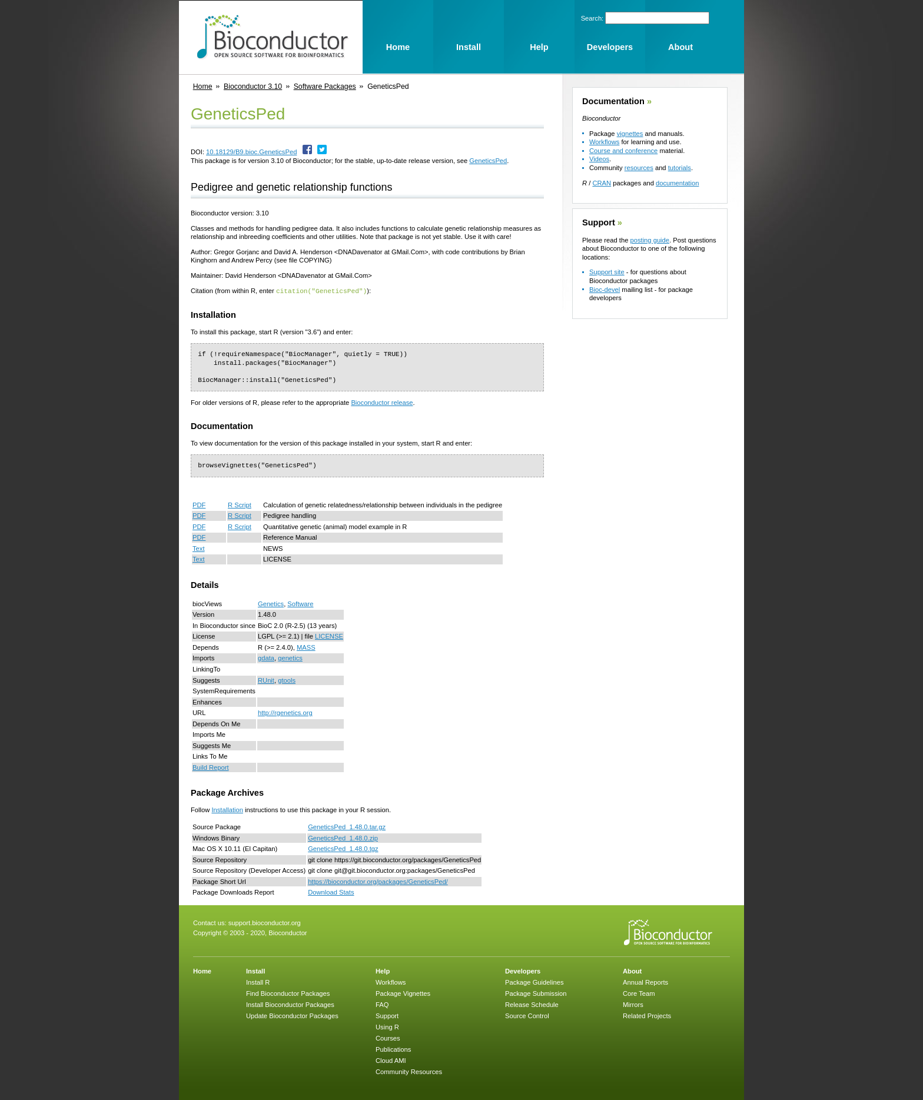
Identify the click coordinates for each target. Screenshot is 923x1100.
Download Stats (331, 891)
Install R (258, 981)
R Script (239, 504)
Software (300, 603)
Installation (227, 809)
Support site (607, 271)
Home (203, 86)
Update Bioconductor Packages (292, 1015)
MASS (306, 646)
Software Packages (325, 86)
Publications (393, 1048)
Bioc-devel (604, 289)
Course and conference (623, 150)
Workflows (604, 141)
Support (598, 222)
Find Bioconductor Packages (288, 992)
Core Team (639, 992)
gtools (287, 679)
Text (198, 547)
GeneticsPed (488, 160)
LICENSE (329, 635)
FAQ (382, 1004)
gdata (266, 657)
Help (383, 970)
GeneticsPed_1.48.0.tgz (343, 848)
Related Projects (647, 1015)
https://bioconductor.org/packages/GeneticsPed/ (378, 881)
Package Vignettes (403, 992)
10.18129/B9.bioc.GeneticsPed (251, 151)
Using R (387, 1026)
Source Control (527, 1015)
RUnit (266, 679)
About (632, 970)
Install (255, 970)
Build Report (210, 766)
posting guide (649, 240)
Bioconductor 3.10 (253, 86)
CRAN (601, 183)
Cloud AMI (391, 1060)
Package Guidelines (534, 981)
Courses (388, 1037)
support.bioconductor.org (264, 922)
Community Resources (409, 1071)
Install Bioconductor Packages (290, 1004)
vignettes (630, 133)
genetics (290, 657)
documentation (677, 183)
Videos (599, 158)
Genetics (271, 603)
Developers (522, 970)
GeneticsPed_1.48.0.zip (343, 837)
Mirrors (633, 1004)
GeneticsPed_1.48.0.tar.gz (347, 826)
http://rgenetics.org (285, 712)
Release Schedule (532, 1004)
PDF (198, 504)
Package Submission (535, 992)
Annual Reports (645, 981)
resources (639, 167)
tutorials (679, 167)
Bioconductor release (382, 402)
